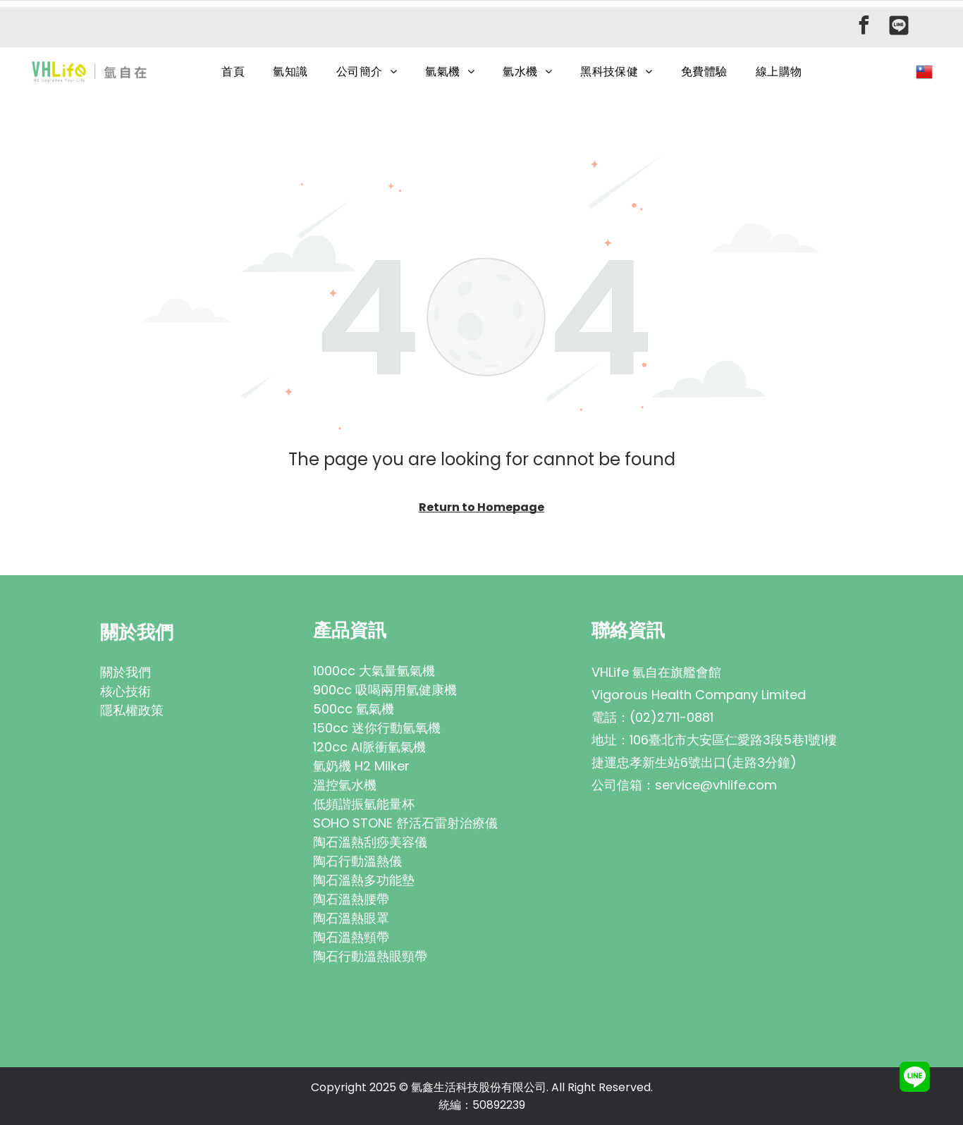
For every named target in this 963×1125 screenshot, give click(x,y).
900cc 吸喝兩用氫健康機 (385, 690)
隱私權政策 (132, 710)
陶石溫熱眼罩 (351, 918)
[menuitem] (233, 71)
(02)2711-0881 (671, 717)
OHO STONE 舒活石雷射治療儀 (409, 823)
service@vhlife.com (716, 785)
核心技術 (125, 691)
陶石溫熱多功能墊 (364, 880)
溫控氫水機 (344, 785)
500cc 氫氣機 (353, 709)
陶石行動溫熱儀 (357, 861)
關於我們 (125, 672)
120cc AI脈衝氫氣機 (369, 747)
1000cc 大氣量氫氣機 (374, 671)
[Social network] (899, 27)
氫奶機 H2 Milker (361, 766)
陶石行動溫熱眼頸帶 (370, 956)
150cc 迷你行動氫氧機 (377, 728)
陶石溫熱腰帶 (351, 899)
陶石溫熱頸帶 (351, 937)
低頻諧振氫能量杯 (364, 804)
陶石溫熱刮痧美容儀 (370, 842)
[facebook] (863, 27)
